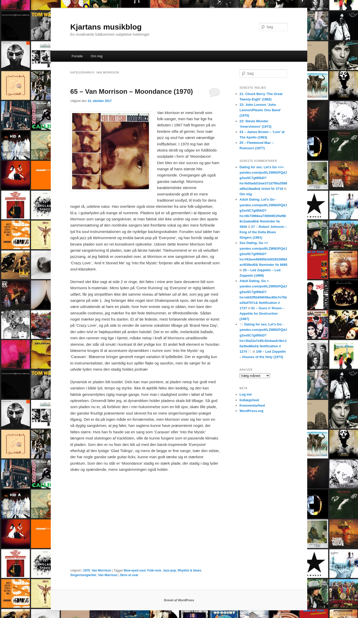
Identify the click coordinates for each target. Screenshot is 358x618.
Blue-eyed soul (134, 570)
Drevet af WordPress (179, 600)
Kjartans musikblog (106, 27)
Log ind (246, 394)
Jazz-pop (169, 570)
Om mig (97, 56)
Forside (77, 56)
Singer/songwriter (83, 575)
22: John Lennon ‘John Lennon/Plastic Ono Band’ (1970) (260, 110)
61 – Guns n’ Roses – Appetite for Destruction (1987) (262, 313)
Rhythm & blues (189, 570)
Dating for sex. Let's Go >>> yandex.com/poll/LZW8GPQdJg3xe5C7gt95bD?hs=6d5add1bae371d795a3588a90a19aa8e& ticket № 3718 (263, 178)
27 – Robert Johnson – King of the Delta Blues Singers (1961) (263, 232)
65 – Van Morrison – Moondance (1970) (131, 91)
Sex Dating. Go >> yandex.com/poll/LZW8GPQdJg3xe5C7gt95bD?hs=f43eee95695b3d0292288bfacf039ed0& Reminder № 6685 (263, 254)
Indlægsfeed (249, 400)
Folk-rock (154, 570)
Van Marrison (107, 575)
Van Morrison (101, 570)
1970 (86, 570)
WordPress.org (251, 411)
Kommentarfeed (252, 405)
